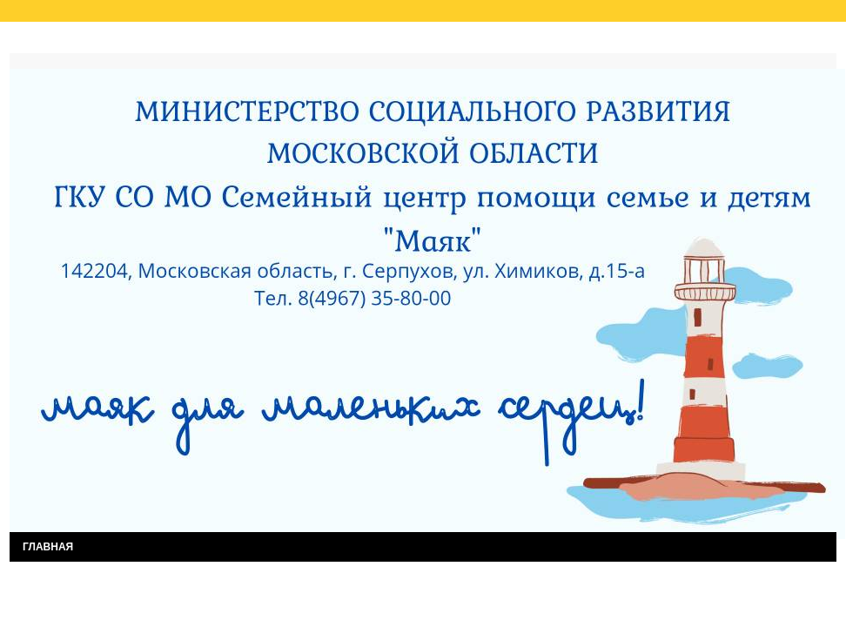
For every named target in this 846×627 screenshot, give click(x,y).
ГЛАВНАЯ (48, 547)
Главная (48, 42)
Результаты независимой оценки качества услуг (230, 42)
